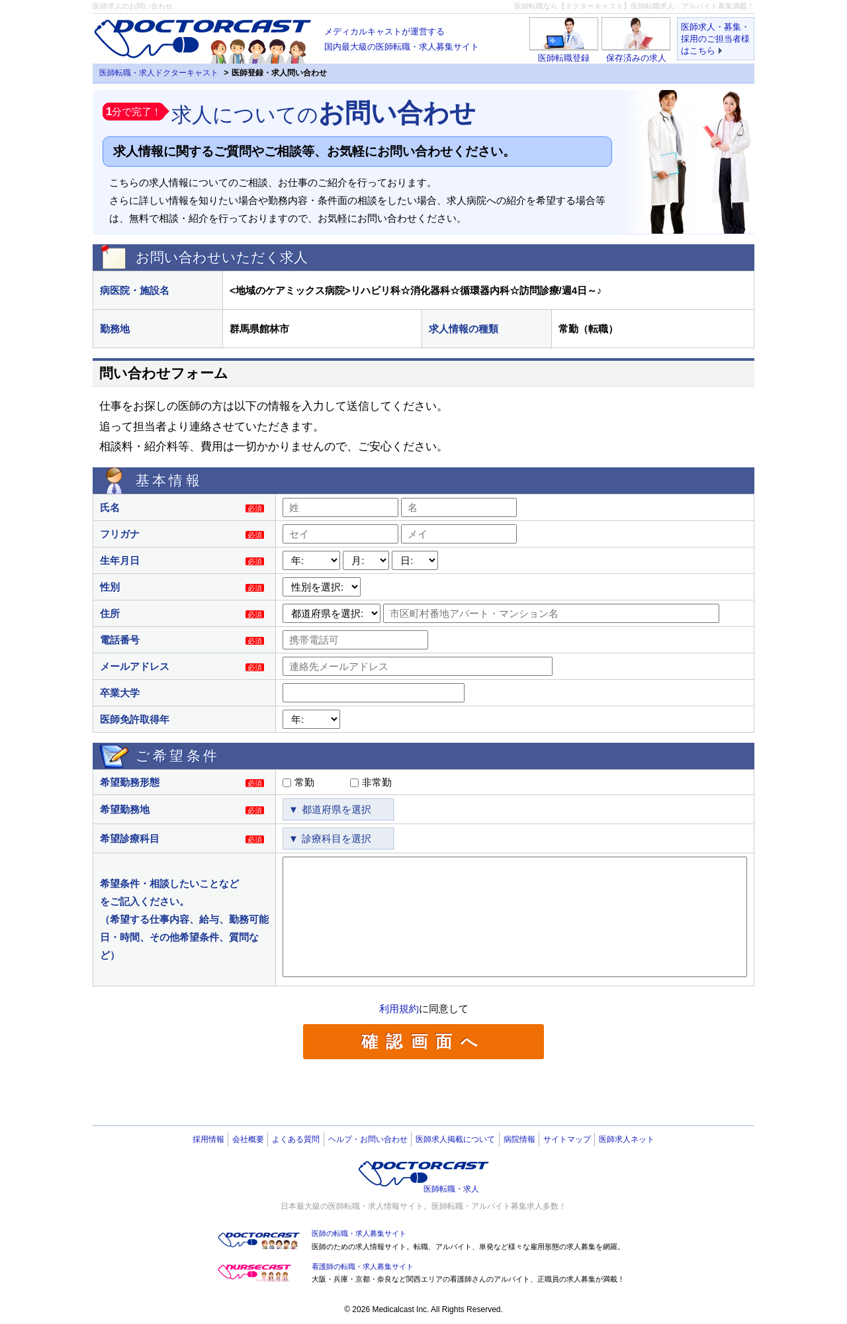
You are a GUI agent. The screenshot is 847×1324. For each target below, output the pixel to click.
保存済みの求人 (636, 58)
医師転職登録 (564, 58)
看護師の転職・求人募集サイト (363, 1266)
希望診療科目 (129, 838)
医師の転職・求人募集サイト (359, 1233)
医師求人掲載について (455, 1139)
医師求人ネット (626, 1139)
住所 (110, 613)
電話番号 (120, 639)
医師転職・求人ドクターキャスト (158, 72)
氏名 (110, 507)
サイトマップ (567, 1139)
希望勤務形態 (129, 782)
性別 (110, 586)
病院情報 (519, 1139)
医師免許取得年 (134, 719)
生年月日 (120, 560)
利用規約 (399, 1008)
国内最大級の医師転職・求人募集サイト (401, 38)
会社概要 (248, 1139)
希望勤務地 (125, 809)
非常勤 (377, 782)
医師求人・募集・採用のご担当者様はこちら (715, 39)
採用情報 (208, 1139)
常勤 (304, 782)
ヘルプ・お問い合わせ (368, 1139)
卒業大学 (120, 692)
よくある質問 (296, 1139)
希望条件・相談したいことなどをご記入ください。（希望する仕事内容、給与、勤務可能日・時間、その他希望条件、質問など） (184, 919)
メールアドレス (134, 666)
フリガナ (120, 534)
